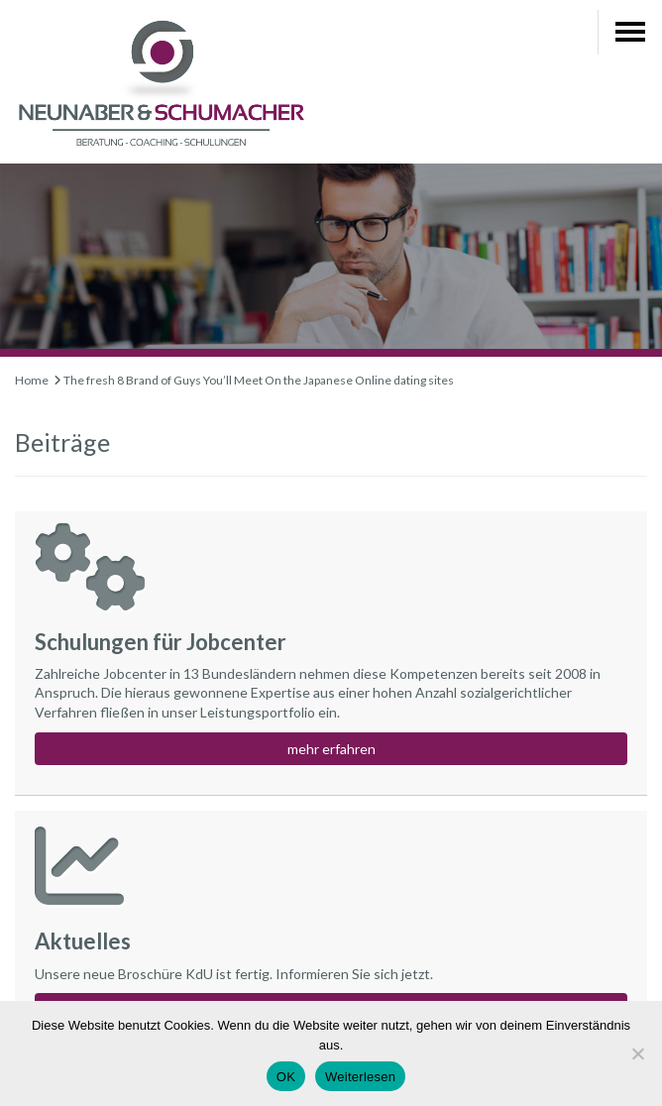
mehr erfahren (331, 748)
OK (285, 1076)
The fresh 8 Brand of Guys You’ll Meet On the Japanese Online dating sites (258, 380)
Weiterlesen (360, 1076)
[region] (331, 260)
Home (32, 380)
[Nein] (637, 1053)
